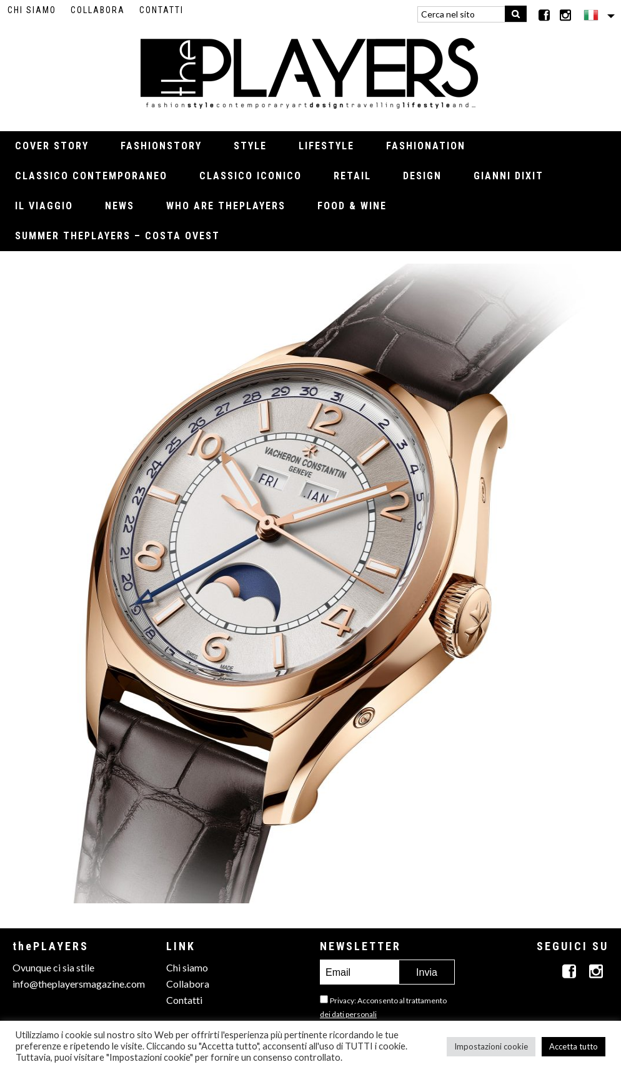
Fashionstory (161, 146)
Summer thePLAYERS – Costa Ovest (117, 236)
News (119, 206)
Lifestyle (326, 146)
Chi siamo (31, 10)
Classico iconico (250, 176)
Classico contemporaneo (91, 176)
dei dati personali (348, 1014)
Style (250, 146)
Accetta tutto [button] (573, 1046)
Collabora (98, 10)
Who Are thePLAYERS (226, 206)
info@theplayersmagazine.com (78, 984)
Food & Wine (352, 206)
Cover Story (52, 146)
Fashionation (425, 146)
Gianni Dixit (509, 176)
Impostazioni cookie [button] (491, 1046)
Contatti (161, 10)
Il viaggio (44, 206)
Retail (352, 176)
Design (422, 176)
